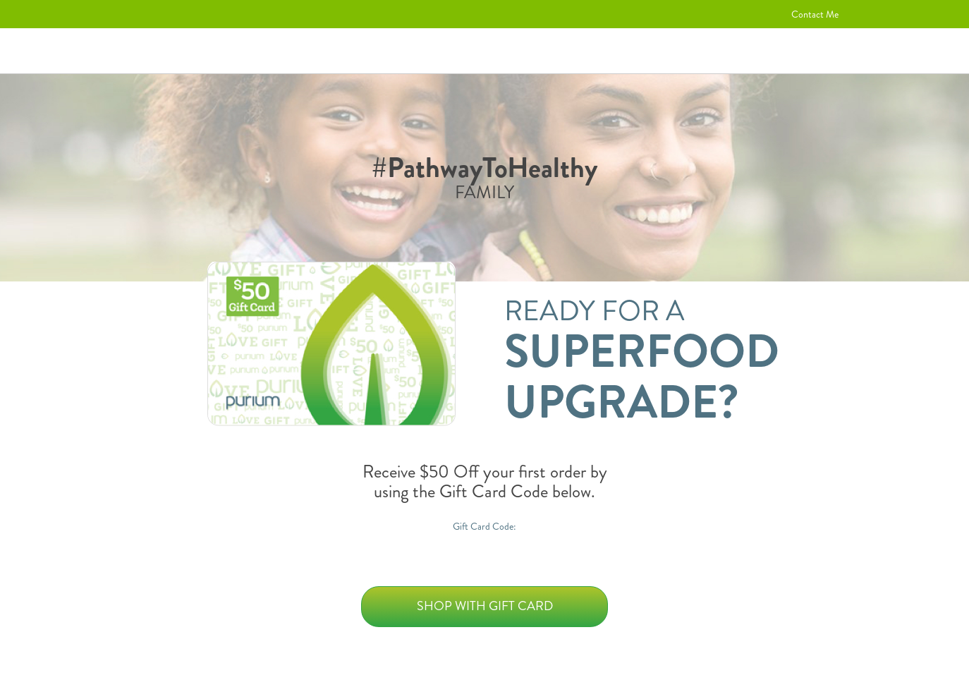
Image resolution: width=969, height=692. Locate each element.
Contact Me (815, 14)
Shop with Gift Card (485, 606)
